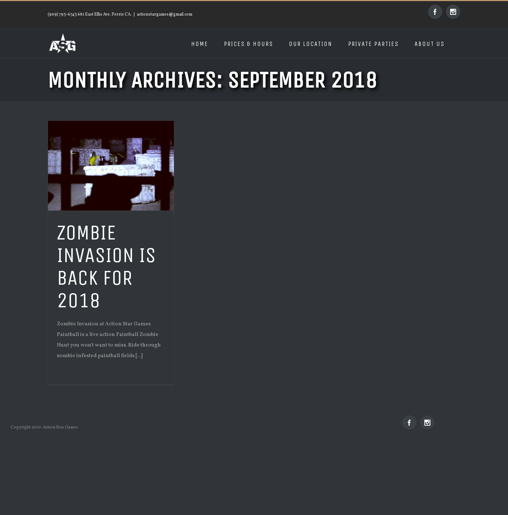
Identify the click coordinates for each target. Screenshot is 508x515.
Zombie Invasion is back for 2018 (106, 266)
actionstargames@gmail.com (164, 14)
